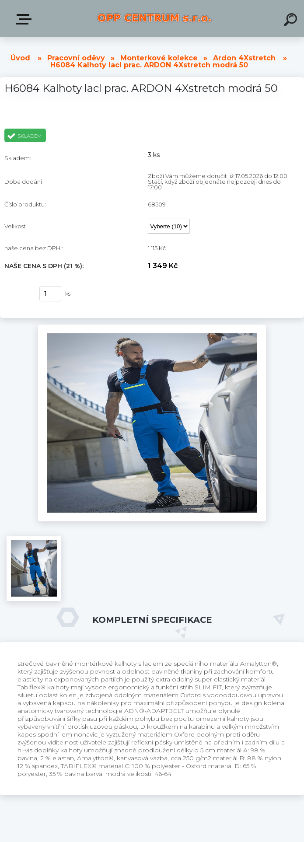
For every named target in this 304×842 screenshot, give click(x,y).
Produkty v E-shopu (25, 19)
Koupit (16, 293)
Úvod (20, 58)
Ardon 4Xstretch (244, 58)
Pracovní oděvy (76, 58)
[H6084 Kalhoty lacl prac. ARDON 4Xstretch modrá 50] (152, 328)
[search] (292, 21)
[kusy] (50, 293)
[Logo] (154, 18)
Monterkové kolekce (159, 58)
